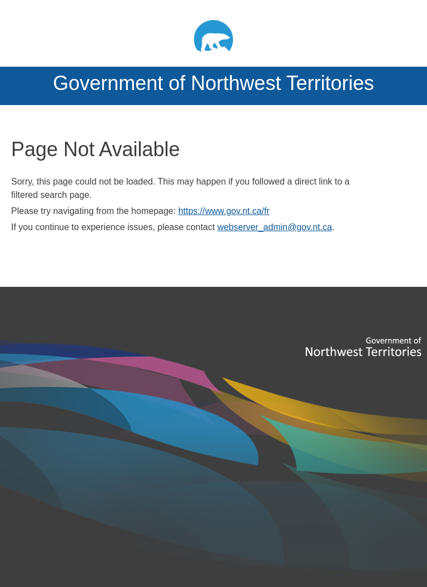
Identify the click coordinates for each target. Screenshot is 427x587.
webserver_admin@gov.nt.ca (274, 227)
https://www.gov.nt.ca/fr (224, 211)
